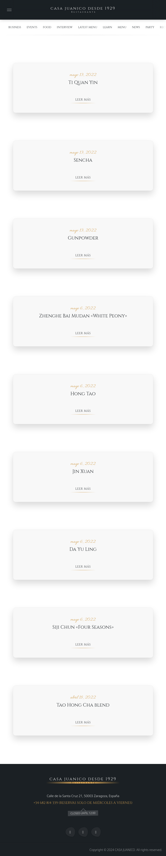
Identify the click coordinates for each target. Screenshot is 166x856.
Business (14, 27)
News (136, 27)
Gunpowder (83, 238)
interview (64, 27)
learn (107, 27)
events (32, 27)
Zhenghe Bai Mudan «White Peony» (83, 316)
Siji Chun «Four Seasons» (83, 628)
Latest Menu (87, 27)
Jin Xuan (83, 472)
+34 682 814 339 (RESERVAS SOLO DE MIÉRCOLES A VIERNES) (83, 802)
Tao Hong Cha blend (83, 706)
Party (150, 27)
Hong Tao (83, 394)
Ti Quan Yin (83, 83)
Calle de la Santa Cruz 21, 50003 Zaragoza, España (83, 796)
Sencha (83, 161)
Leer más (83, 100)
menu (122, 27)
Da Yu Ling (83, 550)
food (47, 27)
